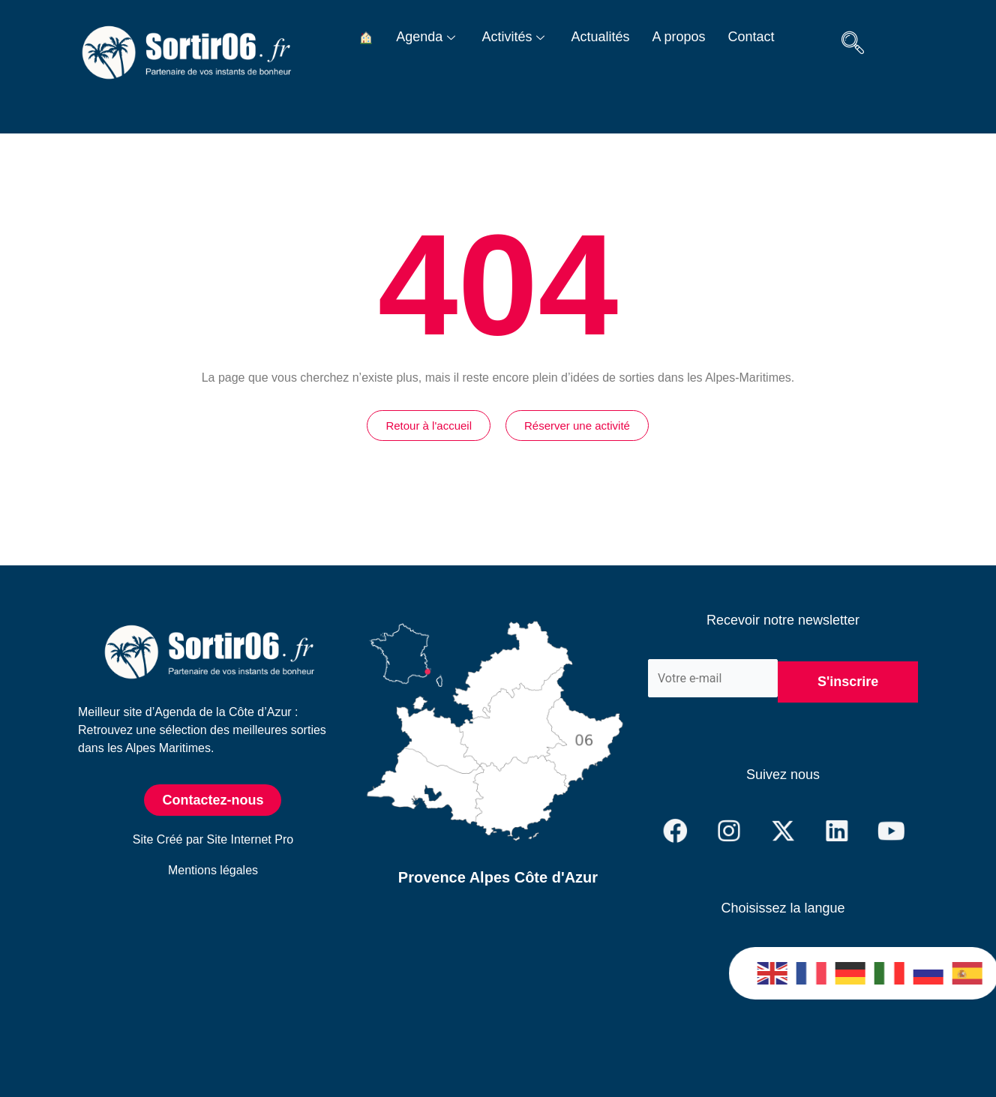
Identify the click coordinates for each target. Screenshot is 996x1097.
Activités (515, 36)
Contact (751, 36)
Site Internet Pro (250, 839)
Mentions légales (213, 870)
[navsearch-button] (853, 45)
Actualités (600, 36)
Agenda (427, 36)
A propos (678, 36)
